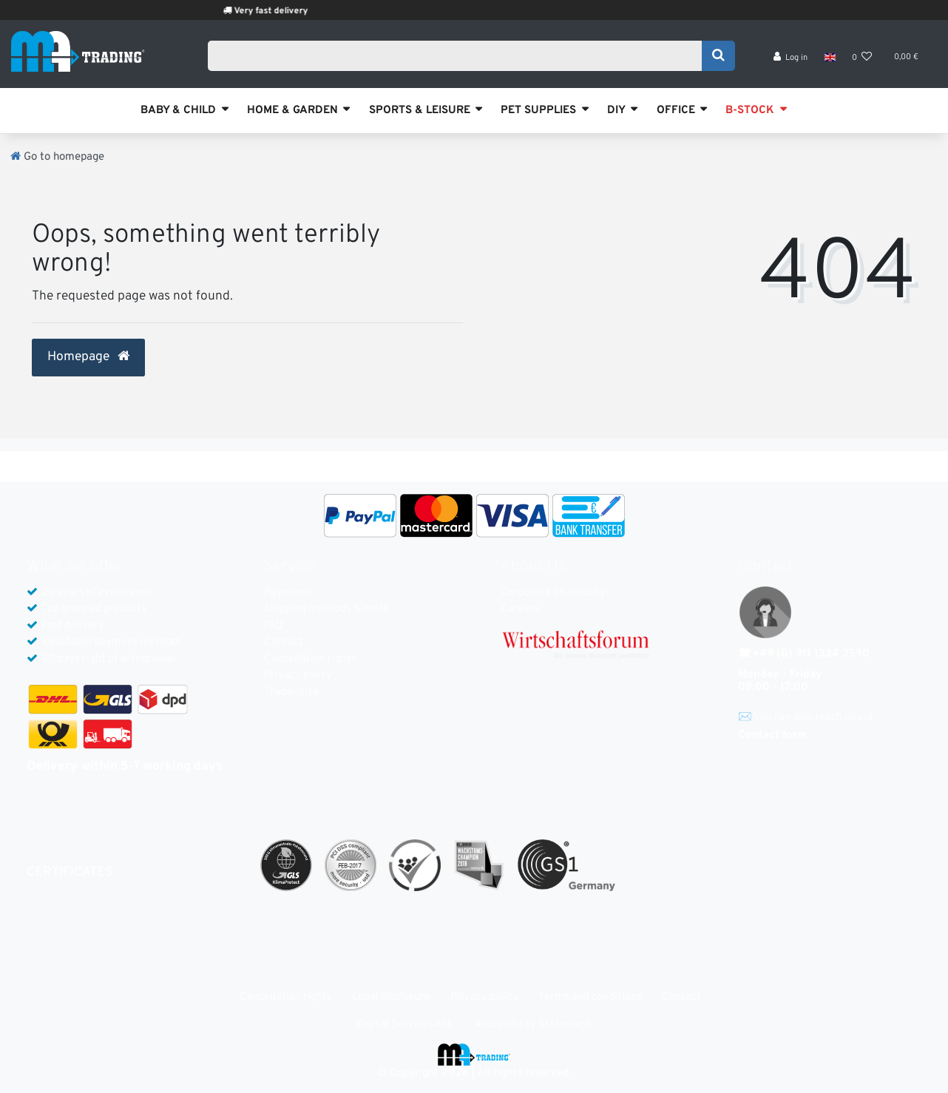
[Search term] (459, 57)
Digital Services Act (404, 1025)
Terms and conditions (590, 997)
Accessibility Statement (533, 1025)
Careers (520, 609)
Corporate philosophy (553, 593)
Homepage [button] (88, 357)
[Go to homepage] (57, 157)
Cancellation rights (310, 659)
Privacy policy (298, 676)
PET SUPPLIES (538, 111)
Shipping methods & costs (326, 609)
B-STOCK (749, 111)
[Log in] (790, 59)
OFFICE (676, 111)
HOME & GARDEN (292, 111)
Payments (289, 593)
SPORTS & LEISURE (419, 111)
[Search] (718, 57)
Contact (283, 642)
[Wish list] (862, 59)
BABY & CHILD (178, 111)
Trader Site (291, 693)
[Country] (829, 59)
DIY (616, 111)
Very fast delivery (288, 11)
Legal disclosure (391, 997)
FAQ (273, 626)
